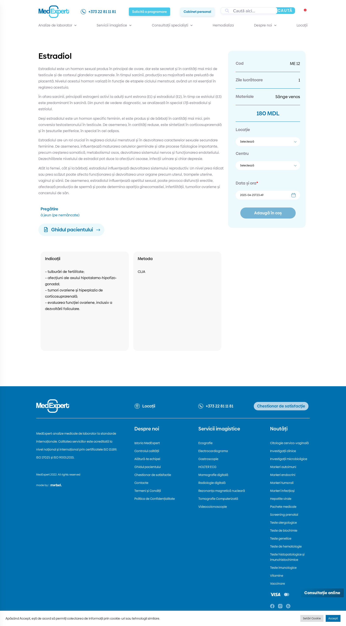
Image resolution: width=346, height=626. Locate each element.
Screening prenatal (284, 514)
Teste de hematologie (286, 546)
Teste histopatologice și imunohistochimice (287, 557)
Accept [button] (333, 618)
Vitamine (276, 575)
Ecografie (205, 443)
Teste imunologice (283, 567)
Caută (285, 10)
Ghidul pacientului (147, 467)
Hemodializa (223, 25)
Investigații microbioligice (288, 459)
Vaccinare (277, 583)
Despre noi (265, 25)
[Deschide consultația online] (322, 592)
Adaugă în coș (268, 213)
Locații (302, 25)
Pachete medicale (283, 506)
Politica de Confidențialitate (154, 499)
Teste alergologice (283, 522)
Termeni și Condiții (147, 491)
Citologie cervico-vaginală (289, 443)
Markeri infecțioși (282, 491)
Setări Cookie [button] (312, 618)
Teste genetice (280, 538)
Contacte (141, 483)
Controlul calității (146, 451)
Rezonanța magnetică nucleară (221, 491)
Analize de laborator (57, 25)
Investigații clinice (283, 451)
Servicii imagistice (114, 25)
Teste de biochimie (283, 530)
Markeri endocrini (282, 475)
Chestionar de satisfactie (152, 475)
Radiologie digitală (212, 483)
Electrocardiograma (213, 451)
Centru (242, 153)
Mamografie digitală (213, 475)
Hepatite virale (280, 499)
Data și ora (247, 183)
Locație (243, 129)
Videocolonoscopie (212, 506)
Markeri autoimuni (283, 467)
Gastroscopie (208, 459)
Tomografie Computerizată (218, 499)
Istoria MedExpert (147, 443)
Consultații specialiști (172, 25)
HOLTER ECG (207, 467)
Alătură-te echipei (147, 459)
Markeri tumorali (281, 483)
